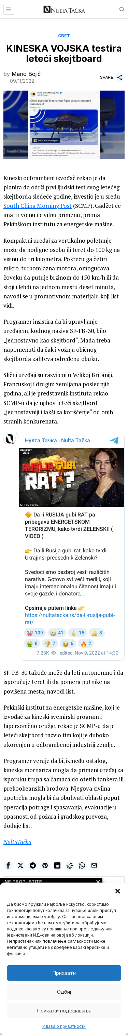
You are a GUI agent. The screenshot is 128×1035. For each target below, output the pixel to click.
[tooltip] (8, 865)
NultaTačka (17, 842)
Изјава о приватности (64, 1026)
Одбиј (64, 992)
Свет (64, 35)
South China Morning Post (37, 206)
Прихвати (64, 973)
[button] (117, 891)
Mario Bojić (26, 73)
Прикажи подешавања (64, 1010)
